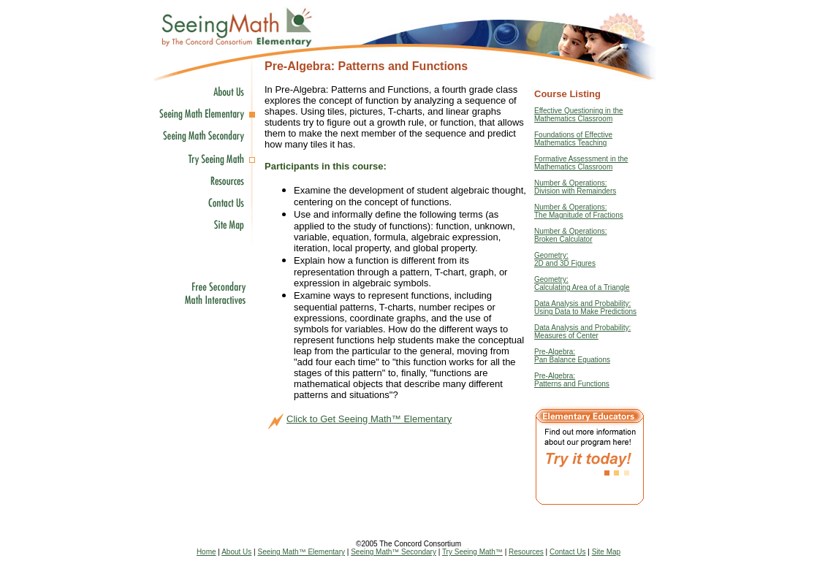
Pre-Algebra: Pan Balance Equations (572, 356)
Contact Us (567, 552)
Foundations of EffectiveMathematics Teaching (573, 139)
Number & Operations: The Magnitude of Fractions (578, 211)
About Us (236, 552)
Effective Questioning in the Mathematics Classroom (578, 115)
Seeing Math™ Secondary (393, 552)
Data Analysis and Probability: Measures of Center (582, 332)
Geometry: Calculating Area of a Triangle (582, 283)
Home (206, 552)
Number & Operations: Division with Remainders (575, 187)
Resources (526, 552)
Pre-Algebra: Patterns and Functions (571, 380)
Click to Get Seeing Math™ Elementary (369, 418)
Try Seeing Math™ (472, 552)
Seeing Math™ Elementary (301, 552)
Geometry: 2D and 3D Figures (565, 259)
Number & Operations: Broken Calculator (570, 235)
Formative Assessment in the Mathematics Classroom (581, 163)
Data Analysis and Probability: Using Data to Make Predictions (585, 307)
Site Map (606, 552)
